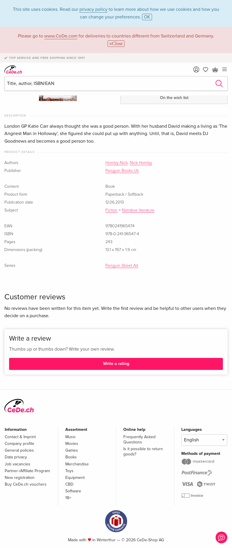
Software (73, 491)
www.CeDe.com (60, 36)
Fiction (111, 210)
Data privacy (16, 457)
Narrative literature (138, 210)
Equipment (75, 477)
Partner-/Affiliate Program (27, 470)
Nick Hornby (141, 163)
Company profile (19, 443)
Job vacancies (17, 464)
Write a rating (116, 363)
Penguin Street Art (121, 266)
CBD (69, 484)
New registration (20, 477)
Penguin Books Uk (122, 171)
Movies (71, 443)
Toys (69, 470)
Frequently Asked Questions (139, 439)
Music (70, 436)
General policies (19, 450)
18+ (68, 497)
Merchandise (77, 464)
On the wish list (174, 97)
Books (71, 457)
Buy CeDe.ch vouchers (26, 484)
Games (71, 450)
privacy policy (93, 9)
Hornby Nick (116, 163)
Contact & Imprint (20, 436)
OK (147, 17)
